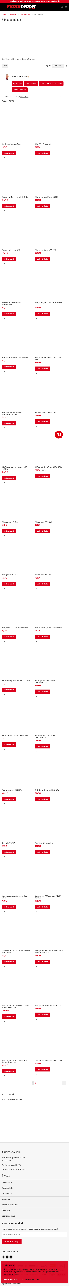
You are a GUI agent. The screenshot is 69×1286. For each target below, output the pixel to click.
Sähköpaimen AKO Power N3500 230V (48, 1005)
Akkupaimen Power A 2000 (11, 250)
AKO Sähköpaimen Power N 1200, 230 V (48, 467)
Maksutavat (6, 1199)
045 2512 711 (6, 1161)
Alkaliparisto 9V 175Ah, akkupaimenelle (15, 628)
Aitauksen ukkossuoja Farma (11, 144)
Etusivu (4, 14)
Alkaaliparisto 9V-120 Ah (10, 575)
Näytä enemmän (29, 1279)
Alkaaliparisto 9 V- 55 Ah (10, 522)
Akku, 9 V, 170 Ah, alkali (43, 144)
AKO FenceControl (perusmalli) (45, 412)
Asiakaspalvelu (7, 1188)
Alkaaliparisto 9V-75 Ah (43, 575)
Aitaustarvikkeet (25, 14)
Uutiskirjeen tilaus (8, 1216)
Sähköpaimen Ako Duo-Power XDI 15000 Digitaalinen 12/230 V (15, 1006)
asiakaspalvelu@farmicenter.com (13, 1158)
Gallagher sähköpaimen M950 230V (47, 790)
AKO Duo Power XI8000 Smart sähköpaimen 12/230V (12, 413)
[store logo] (21, 7)
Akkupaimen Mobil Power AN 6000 (46, 197)
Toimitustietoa (7, 1193)
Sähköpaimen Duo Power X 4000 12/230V (49, 1060)
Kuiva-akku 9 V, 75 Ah (9, 843)
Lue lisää (38, 1279)
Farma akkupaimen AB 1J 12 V (12, 790)
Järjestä (48, 66)
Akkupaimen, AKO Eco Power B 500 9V (15, 358)
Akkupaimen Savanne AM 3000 (45, 250)
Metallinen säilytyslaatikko (44, 843)
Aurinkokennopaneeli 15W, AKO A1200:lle (16, 681)
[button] (4, 157)
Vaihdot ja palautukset (10, 1205)
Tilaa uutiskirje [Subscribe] (11, 1241)
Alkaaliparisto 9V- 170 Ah (43, 522)
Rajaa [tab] (5, 66)
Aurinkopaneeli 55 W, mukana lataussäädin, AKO (45, 736)
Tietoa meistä (7, 1182)
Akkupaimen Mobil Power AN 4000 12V (15, 197)
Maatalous (13, 14)
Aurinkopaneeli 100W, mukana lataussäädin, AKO (45, 681)
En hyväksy (19, 1279)
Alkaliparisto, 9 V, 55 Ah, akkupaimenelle (48, 628)
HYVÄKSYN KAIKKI (9, 1279)
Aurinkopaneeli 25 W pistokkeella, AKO (15, 735)
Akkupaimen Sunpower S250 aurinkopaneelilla (11, 304)
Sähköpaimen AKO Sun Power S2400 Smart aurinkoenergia (14, 1061)
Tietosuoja (6, 1210)
